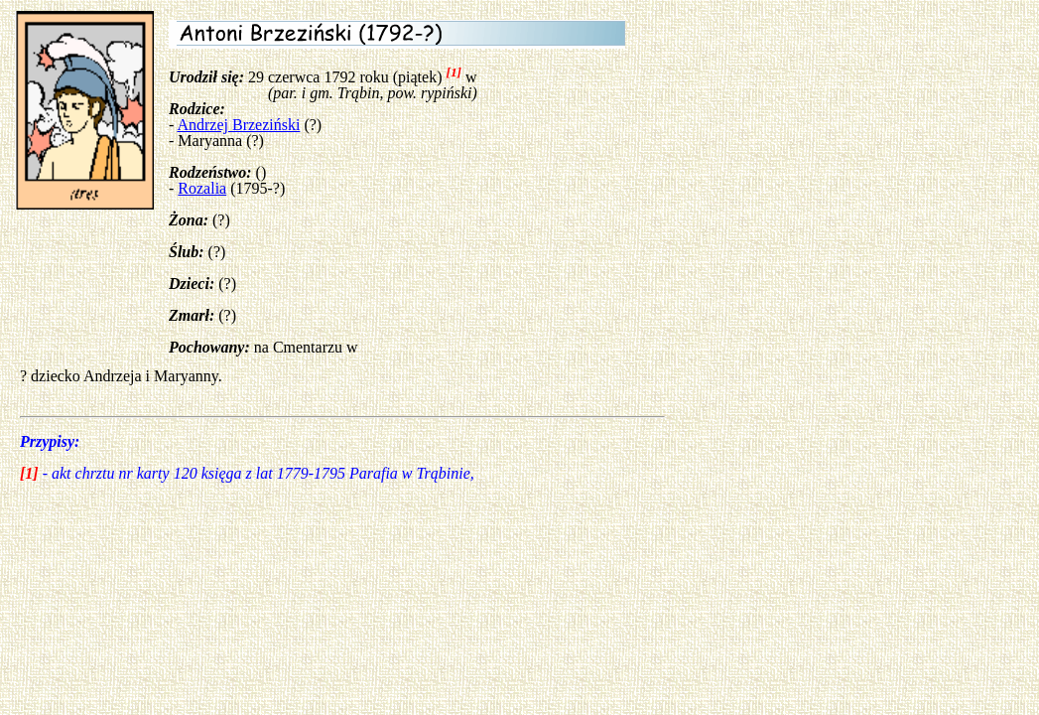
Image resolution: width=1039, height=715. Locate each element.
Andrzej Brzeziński (238, 124)
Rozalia (202, 188)
